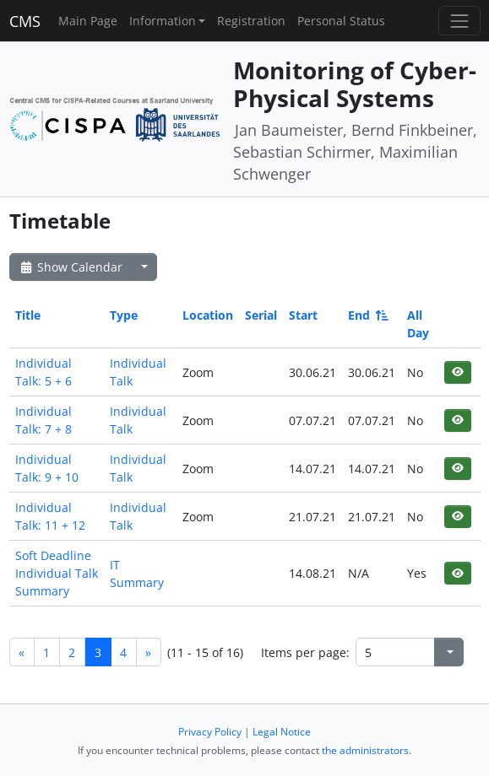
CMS (25, 21)
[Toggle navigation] (459, 20)
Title (28, 315)
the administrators (365, 750)
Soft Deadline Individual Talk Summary (56, 573)
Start (303, 315)
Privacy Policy (210, 732)
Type (124, 315)
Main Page (87, 21)
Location (207, 315)
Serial (261, 315)
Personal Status (341, 21)
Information (162, 21)
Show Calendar (70, 267)
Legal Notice (282, 732)
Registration (251, 21)
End (367, 315)
